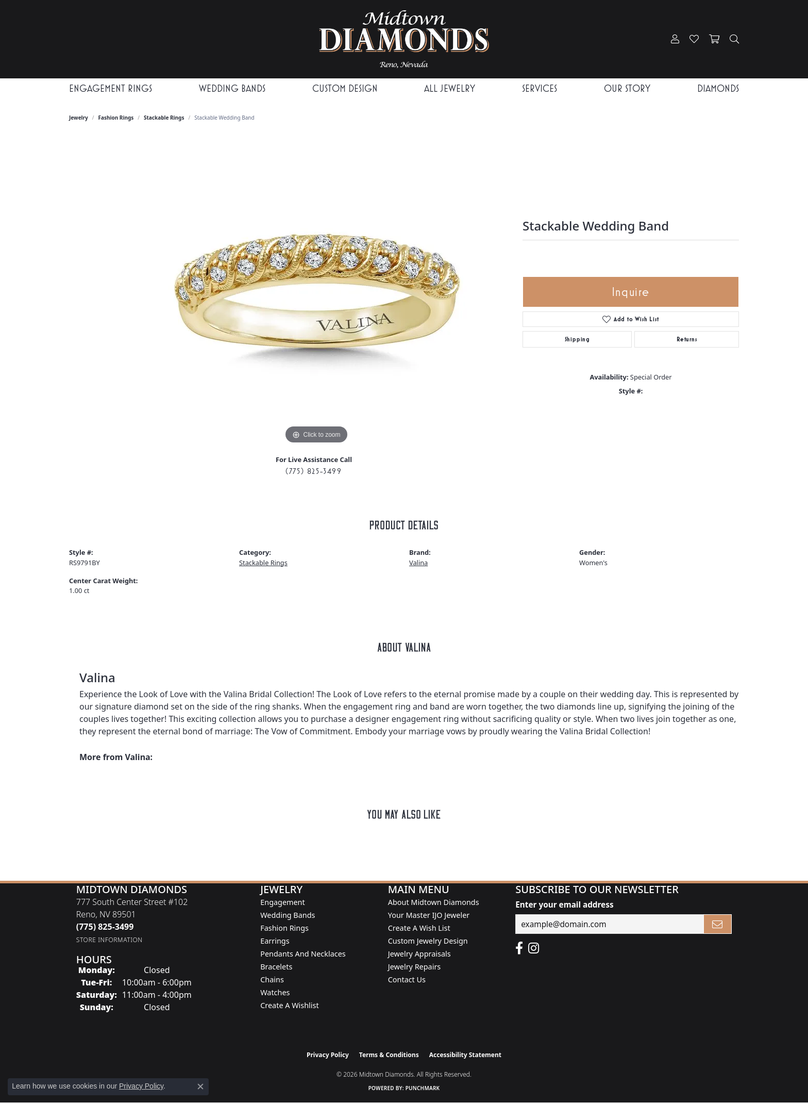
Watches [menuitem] (275, 992)
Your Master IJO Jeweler (428, 915)
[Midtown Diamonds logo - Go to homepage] (404, 39)
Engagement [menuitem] (282, 902)
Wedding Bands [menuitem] (287, 915)
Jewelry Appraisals (419, 954)
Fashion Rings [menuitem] (284, 928)
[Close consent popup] (200, 1086)
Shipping (577, 339)
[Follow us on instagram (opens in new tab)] (533, 948)
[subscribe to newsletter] (717, 924)
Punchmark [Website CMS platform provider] (423, 1088)
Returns (687, 339)
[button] (675, 39)
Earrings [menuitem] (274, 941)
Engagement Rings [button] (110, 88)
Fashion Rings (116, 117)
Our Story (627, 88)
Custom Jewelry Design (428, 941)
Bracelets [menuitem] (276, 967)
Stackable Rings (164, 117)
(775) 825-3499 (313, 471)
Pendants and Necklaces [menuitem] (302, 954)
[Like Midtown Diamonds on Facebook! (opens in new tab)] (519, 948)
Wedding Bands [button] (232, 88)
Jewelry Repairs (414, 967)
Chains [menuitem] (272, 979)
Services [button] (539, 88)
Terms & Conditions (389, 1054)
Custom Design (345, 88)
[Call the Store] (105, 926)
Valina (418, 562)
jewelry (78, 117)
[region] (316, 292)
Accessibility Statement (465, 1054)
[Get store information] (109, 939)
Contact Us (407, 979)
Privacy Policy (328, 1054)
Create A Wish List (419, 928)
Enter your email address (564, 904)
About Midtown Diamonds (433, 902)
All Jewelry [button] (449, 88)
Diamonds (718, 88)
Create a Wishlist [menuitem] (289, 1005)
